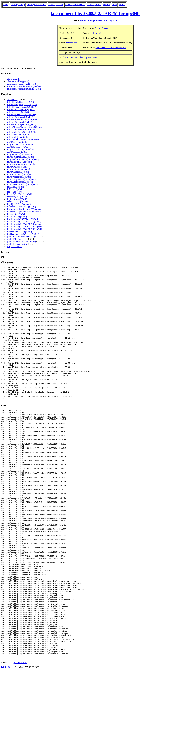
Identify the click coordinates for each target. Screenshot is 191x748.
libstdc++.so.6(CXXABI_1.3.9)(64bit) (24, 222)
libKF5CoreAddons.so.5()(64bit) (21, 107)
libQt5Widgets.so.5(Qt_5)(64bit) (21, 180)
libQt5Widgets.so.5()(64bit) (19, 177)
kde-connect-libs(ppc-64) (18, 82)
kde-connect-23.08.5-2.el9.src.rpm (111, 47)
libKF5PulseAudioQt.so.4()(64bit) (22, 132)
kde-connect (12, 100)
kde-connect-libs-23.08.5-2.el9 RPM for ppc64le (95, 13)
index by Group (18, 4)
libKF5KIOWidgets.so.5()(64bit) (21, 125)
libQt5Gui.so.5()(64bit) (17, 152)
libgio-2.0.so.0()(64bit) (17, 199)
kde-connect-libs (14, 79)
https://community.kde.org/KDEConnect (81, 57)
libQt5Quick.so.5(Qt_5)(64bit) (20, 175)
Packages (109, 20)
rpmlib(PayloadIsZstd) (17, 244)
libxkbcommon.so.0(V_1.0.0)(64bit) (23, 234)
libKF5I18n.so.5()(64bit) (18, 112)
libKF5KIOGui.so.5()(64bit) (19, 122)
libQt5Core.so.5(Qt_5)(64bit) (20, 145)
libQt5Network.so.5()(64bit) (19, 162)
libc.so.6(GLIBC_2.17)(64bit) (20, 194)
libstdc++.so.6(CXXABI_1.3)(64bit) (23, 219)
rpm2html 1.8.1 (20, 740)
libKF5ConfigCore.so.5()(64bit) (21, 102)
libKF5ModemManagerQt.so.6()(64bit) (24, 127)
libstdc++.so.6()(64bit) (17, 217)
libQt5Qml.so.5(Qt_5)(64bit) (19, 170)
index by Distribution (36, 4)
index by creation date (75, 4)
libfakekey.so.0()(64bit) (17, 197)
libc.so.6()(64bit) (14, 192)
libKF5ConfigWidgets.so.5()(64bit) (22, 105)
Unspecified (71, 43)
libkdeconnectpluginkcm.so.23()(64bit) (24, 89)
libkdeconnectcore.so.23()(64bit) (21, 84)
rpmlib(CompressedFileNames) (21, 237)
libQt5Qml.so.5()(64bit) (17, 167)
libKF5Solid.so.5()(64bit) (18, 137)
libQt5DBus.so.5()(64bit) (18, 147)
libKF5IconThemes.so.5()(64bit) (21, 115)
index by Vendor (55, 4)
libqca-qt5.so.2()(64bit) (17, 214)
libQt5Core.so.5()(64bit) (17, 142)
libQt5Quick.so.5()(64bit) (18, 172)
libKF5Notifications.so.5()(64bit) (21, 130)
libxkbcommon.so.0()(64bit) (19, 232)
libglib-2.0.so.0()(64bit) (17, 202)
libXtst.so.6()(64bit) (15, 189)
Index (5, 4)
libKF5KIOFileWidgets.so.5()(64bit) (23, 120)
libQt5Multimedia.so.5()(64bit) (20, 157)
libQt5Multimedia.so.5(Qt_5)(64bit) (23, 160)
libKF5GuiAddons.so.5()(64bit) (21, 110)
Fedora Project (101, 28)
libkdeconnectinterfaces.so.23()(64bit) (24, 87)
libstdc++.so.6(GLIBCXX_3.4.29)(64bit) (25, 229)
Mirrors (106, 4)
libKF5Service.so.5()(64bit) (19, 135)
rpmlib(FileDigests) (15, 239)
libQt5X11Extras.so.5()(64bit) (20, 182)
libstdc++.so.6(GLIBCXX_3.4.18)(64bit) (25, 227)
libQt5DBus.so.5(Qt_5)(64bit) (20, 150)
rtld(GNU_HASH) (15, 247)
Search (122, 4)
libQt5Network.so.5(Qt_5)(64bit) (21, 165)
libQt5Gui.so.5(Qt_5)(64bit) (19, 155)
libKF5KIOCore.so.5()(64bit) (20, 117)
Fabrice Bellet (7, 744)
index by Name (94, 4)
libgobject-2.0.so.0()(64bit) (19, 204)
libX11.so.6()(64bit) (15, 187)
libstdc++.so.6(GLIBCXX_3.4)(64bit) (24, 224)
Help (114, 4)
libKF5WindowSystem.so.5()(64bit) (23, 140)
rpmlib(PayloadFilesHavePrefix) (21, 242)
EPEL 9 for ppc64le (91, 20)
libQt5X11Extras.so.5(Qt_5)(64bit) (22, 185)
